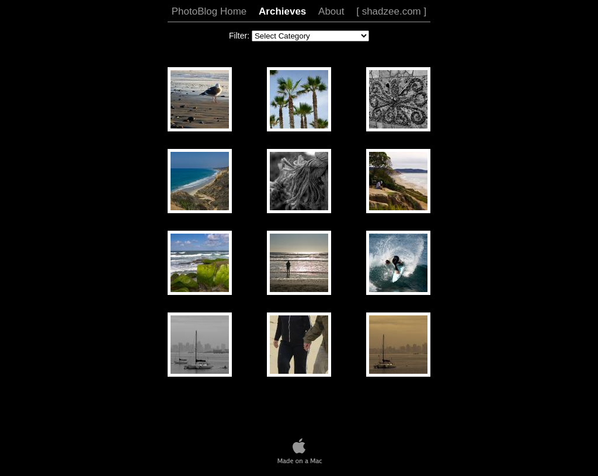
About (331, 11)
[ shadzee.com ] (391, 11)
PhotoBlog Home (209, 11)
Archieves (282, 11)
